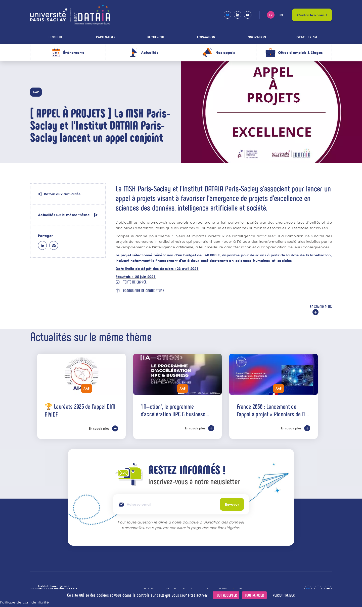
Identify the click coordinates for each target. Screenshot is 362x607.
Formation (206, 37)
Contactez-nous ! (312, 15)
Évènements (73, 52)
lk (42, 245)
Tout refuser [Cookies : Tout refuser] (254, 595)
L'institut (55, 37)
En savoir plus (321, 306)
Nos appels (225, 52)
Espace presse (307, 37)
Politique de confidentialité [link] (24, 602)
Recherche (155, 37)
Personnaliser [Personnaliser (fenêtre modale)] (284, 595)
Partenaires (105, 37)
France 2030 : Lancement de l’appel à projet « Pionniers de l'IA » (272, 410)
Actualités (149, 52)
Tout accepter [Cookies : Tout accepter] (226, 595)
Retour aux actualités (62, 194)
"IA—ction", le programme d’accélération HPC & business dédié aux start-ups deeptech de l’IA (176, 410)
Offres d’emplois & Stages (300, 52)
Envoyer (232, 504)
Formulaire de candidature (143, 290)
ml (53, 245)
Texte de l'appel (135, 281)
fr (271, 15)
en (281, 15)
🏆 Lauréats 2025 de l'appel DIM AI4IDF (80, 410)
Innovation (256, 37)
